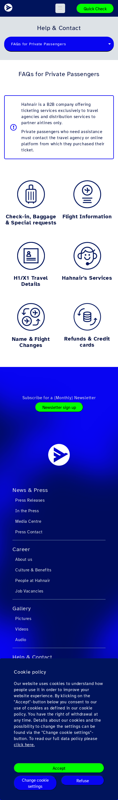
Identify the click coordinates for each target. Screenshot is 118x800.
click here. (24, 744)
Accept (59, 768)
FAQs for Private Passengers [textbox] (38, 44)
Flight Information (87, 216)
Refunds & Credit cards (87, 342)
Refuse (82, 780)
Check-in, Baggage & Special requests (31, 219)
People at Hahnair (32, 580)
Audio (20, 639)
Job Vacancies (29, 591)
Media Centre (28, 521)
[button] (60, 8)
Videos (21, 629)
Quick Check (95, 8)
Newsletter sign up (59, 407)
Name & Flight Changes (31, 342)
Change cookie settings (35, 783)
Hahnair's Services (87, 278)
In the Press (27, 510)
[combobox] (59, 44)
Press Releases (30, 500)
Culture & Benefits (33, 570)
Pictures (23, 618)
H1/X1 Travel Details (31, 281)
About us (23, 559)
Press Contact (29, 531)
